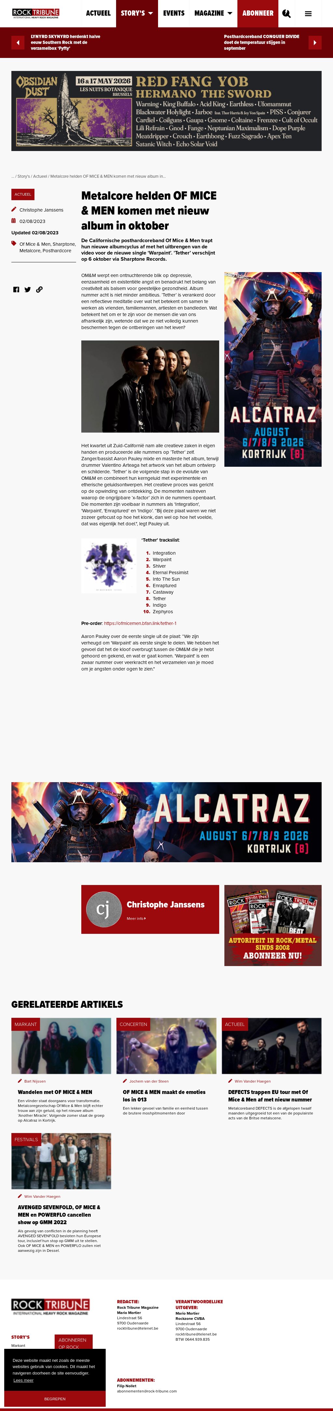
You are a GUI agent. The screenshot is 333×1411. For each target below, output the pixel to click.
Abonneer (258, 13)
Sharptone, (64, 244)
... (12, 176)
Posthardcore (57, 251)
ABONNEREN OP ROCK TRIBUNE (72, 1347)
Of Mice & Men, (36, 244)
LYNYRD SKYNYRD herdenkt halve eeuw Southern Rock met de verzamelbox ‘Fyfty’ (55, 42)
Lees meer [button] (23, 1380)
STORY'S (20, 1337)
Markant (18, 1345)
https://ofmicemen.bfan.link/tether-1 (140, 623)
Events (173, 13)
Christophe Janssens (41, 210)
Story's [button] (137, 13)
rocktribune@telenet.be (137, 1328)
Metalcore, (31, 251)
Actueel (98, 13)
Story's (24, 176)
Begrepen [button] (55, 1399)
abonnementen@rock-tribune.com (147, 1391)
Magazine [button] (213, 13)
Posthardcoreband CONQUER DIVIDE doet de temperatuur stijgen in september (273, 42)
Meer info (136, 918)
